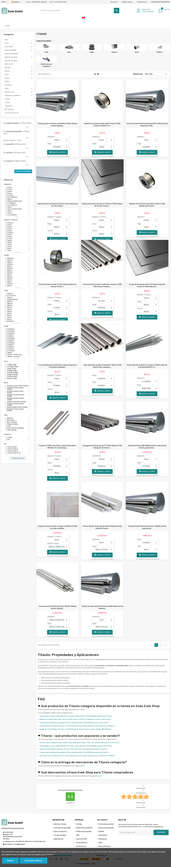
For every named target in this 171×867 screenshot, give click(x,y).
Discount (98, 776)
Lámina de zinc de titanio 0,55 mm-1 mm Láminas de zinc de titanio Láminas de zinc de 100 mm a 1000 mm (77, 726)
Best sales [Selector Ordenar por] (149, 74)
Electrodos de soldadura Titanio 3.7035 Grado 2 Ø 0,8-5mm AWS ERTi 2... (147, 366)
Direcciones (103, 839)
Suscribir (161, 832)
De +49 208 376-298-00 (37, 2)
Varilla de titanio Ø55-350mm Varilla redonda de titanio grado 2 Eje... (147, 447)
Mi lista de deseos (105, 846)
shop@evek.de (20, 844)
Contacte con (142, 2)
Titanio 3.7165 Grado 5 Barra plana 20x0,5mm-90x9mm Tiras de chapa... (57, 447)
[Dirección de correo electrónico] (136, 832)
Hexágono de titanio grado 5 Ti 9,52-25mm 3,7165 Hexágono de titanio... (102, 447)
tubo (46, 52)
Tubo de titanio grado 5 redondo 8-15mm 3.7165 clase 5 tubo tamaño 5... (102, 366)
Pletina (159, 52)
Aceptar (10, 861)
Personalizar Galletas (33, 861)
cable (92, 52)
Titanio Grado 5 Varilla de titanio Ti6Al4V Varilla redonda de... (147, 527)
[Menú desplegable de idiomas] (16, 2)
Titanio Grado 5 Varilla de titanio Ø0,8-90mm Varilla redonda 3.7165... (147, 125)
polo (69, 52)
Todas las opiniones (23, 171)
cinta (137, 52)
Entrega (79, 824)
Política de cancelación (84, 828)
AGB (77, 835)
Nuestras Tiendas (60, 824)
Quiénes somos (127, 2)
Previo (151, 645)
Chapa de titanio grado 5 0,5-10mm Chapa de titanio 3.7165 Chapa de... (147, 285)
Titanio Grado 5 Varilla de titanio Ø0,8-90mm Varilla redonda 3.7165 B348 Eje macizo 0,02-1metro (74, 723)
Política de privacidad (83, 831)
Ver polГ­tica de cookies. (63, 854)
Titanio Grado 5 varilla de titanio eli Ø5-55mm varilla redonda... (102, 607)
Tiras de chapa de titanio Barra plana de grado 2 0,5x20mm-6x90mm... (57, 366)
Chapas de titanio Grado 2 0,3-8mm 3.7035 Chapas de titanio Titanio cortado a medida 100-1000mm (75, 729)
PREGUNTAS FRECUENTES (160, 2)
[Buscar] (79, 10)
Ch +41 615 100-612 (58, 2)
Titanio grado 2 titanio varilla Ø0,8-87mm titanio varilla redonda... (57, 125)
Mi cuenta (114, 2)
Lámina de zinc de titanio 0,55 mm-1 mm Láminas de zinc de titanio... (57, 205)
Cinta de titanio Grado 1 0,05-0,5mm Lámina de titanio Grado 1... (57, 285)
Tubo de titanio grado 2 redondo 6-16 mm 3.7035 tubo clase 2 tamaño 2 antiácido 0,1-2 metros (73, 749)
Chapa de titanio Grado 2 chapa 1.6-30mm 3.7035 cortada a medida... (57, 527)
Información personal (106, 824)
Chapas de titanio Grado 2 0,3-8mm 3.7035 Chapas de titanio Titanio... (102, 205)
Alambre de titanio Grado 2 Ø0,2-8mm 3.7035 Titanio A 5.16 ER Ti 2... (102, 125)
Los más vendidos (60, 835)
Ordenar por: (138, 74)
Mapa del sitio (58, 839)
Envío (83, 766)
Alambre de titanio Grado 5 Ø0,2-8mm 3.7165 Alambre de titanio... (147, 205)
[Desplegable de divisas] (4, 2)
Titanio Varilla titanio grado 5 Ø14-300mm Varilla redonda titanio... (102, 527)
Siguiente (166, 645)
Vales (100, 843)
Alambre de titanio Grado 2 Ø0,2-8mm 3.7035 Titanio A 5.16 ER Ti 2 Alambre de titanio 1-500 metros (75, 719)
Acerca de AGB (81, 839)
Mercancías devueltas (106, 828)
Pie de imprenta (81, 843)
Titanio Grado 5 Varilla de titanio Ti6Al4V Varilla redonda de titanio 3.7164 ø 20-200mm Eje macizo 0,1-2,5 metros (79, 743)
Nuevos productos (60, 831)
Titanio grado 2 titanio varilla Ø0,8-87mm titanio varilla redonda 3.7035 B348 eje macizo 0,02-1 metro (75, 716)
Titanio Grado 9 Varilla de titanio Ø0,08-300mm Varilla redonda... (57, 607)
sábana (114, 52)
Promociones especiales (62, 828)
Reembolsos (103, 835)
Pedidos (101, 831)
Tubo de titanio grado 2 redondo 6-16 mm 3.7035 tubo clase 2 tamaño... (102, 285)
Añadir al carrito (57, 152)
